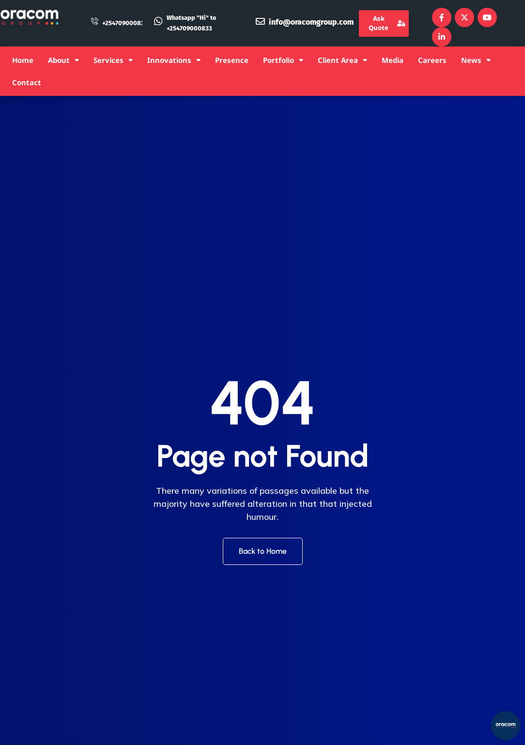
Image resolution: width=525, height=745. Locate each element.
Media (392, 60)
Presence (231, 60)
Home (22, 60)
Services (113, 60)
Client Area (342, 60)
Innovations (174, 60)
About (63, 60)
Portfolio (283, 60)
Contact (26, 82)
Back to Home (263, 551)
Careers (432, 60)
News (476, 60)
